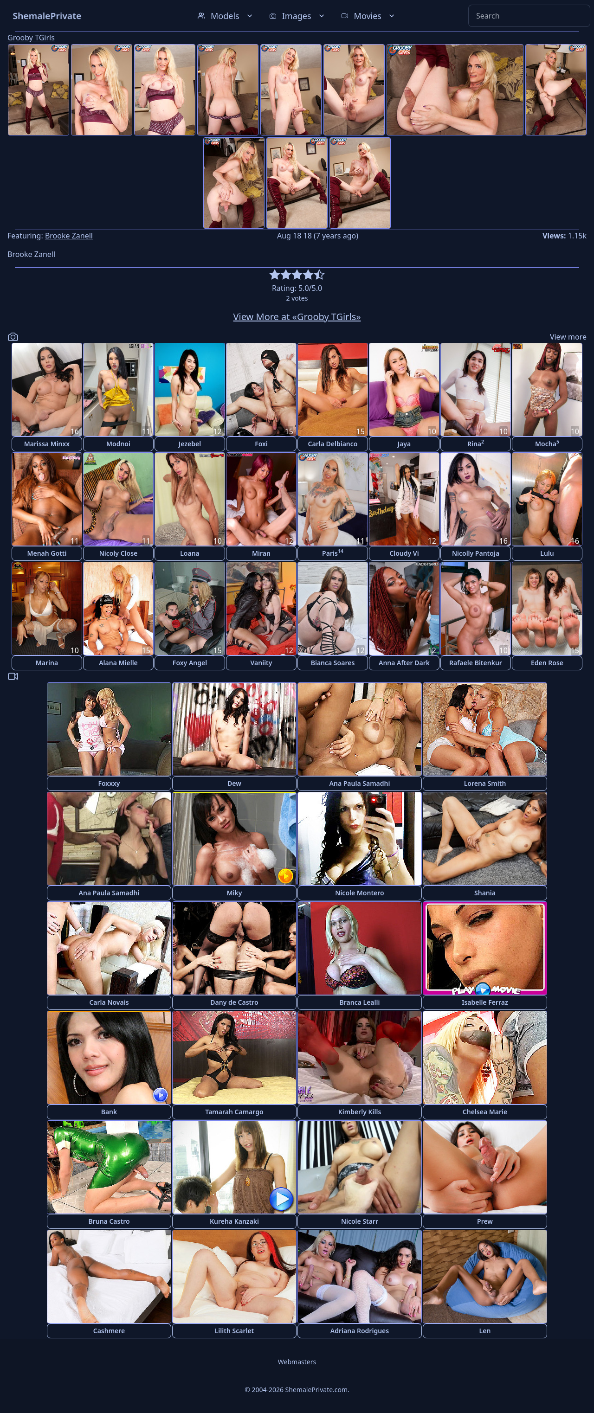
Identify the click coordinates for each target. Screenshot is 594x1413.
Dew (234, 783)
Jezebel (190, 443)
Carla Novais (109, 1002)
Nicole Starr (359, 1221)
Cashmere (109, 1330)
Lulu (547, 553)
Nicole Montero (359, 892)
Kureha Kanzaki (234, 1221)
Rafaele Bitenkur (475, 662)
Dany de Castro (234, 1002)
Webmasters (297, 1361)
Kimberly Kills (359, 1111)
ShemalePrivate (47, 15)
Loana (190, 553)
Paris (332, 553)
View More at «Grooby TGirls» (297, 316)
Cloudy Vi (404, 553)
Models (226, 15)
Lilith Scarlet (234, 1330)
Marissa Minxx (47, 443)
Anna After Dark (404, 662)
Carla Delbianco (333, 443)
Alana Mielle (118, 662)
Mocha (547, 443)
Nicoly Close (118, 553)
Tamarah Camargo (234, 1111)
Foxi (261, 443)
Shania (485, 892)
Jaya (404, 443)
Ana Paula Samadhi (359, 783)
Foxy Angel (190, 662)
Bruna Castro (108, 1221)
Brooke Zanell (69, 236)
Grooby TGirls (31, 37)
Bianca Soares (333, 662)
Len (485, 1330)
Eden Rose (547, 662)
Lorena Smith (485, 783)
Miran (261, 553)
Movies (368, 15)
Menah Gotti (46, 553)
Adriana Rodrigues (359, 1330)
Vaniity (261, 662)
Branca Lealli (360, 1002)
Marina (47, 662)
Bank (109, 1111)
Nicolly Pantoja (475, 553)
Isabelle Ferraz (485, 1002)
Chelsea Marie (485, 1111)
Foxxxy (109, 783)
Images (297, 15)
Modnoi (118, 443)
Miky (234, 892)
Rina (475, 443)
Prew (485, 1221)
